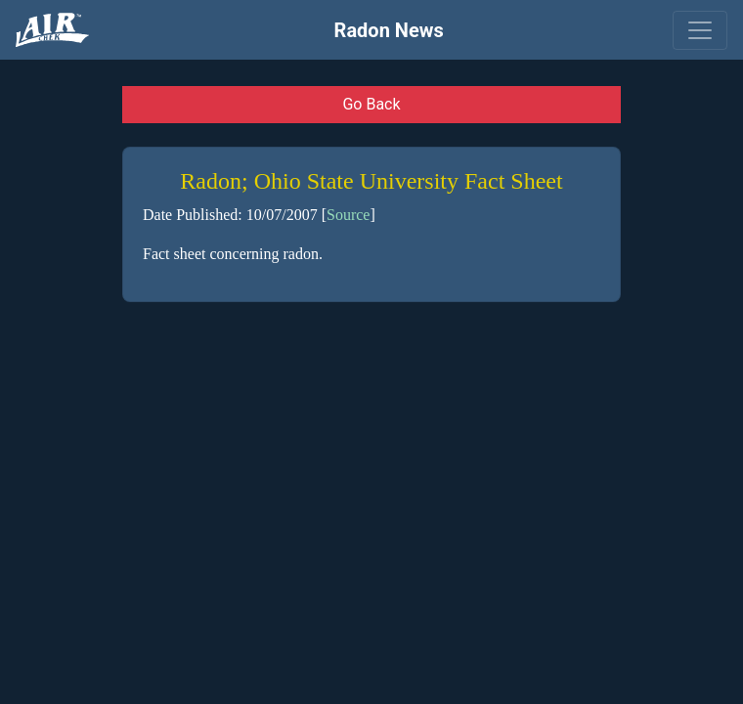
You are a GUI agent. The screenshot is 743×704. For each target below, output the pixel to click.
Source (348, 214)
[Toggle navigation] (700, 30)
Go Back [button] (371, 104)
